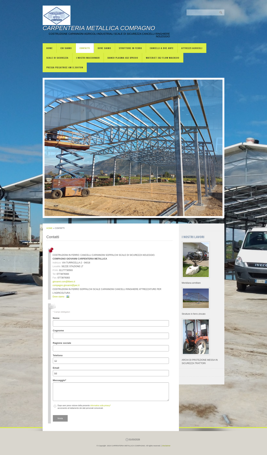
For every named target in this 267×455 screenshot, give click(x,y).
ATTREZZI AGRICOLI (191, 48)
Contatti (85, 48)
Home (49, 48)
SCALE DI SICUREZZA (57, 57)
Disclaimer (166, 446)
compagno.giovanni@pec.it (66, 285)
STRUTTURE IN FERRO (130, 48)
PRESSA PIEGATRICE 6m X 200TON (64, 67)
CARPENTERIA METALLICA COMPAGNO (99, 28)
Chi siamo (66, 48)
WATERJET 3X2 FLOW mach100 (162, 57)
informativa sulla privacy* (100, 406)
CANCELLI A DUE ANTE (162, 48)
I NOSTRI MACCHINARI (88, 57)
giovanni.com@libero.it (64, 281)
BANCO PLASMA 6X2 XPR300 (123, 57)
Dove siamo (104, 48)
